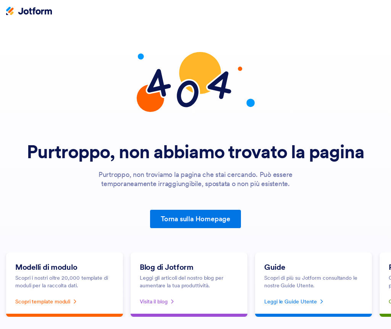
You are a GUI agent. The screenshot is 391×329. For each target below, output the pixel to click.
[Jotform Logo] (29, 12)
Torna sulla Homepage (195, 218)
